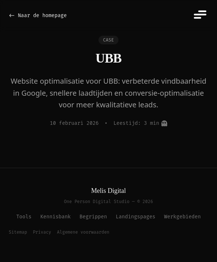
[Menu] (199, 14)
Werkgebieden (182, 216)
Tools (24, 216)
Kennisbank (55, 216)
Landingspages (135, 216)
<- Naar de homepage (38, 15)
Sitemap (18, 232)
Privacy (42, 232)
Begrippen (93, 216)
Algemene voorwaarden (83, 232)
